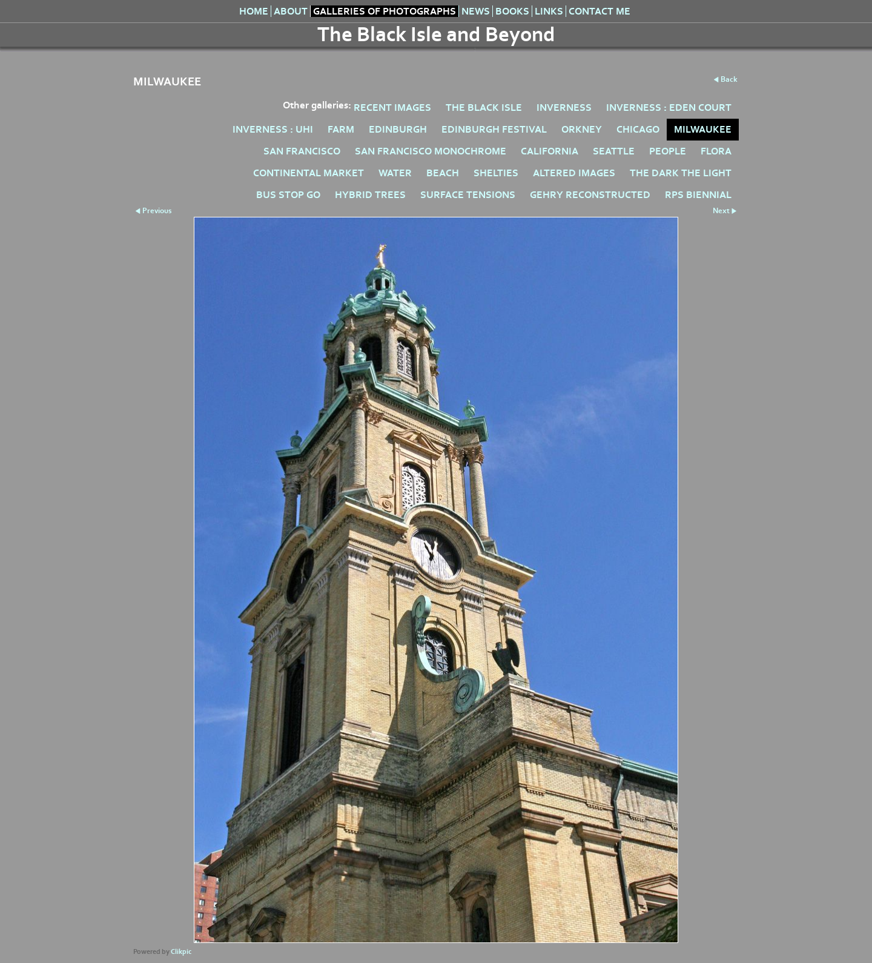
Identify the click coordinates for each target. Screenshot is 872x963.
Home (253, 11)
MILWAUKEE (703, 129)
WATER (395, 173)
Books (512, 11)
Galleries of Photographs (384, 11)
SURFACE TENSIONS (467, 194)
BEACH (442, 173)
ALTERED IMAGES (574, 173)
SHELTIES (496, 173)
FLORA (716, 151)
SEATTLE (614, 151)
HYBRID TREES (370, 194)
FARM (341, 129)
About (291, 11)
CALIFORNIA (549, 151)
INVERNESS (564, 107)
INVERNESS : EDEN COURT (669, 107)
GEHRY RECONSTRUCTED (590, 194)
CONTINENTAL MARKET (308, 173)
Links (549, 11)
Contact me (599, 11)
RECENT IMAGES (392, 107)
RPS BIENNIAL (698, 194)
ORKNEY (581, 129)
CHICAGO (637, 129)
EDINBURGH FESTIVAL (494, 129)
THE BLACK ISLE (484, 107)
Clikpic (181, 952)
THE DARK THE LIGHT (681, 173)
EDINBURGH (398, 129)
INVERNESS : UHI (273, 129)
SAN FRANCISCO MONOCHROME (430, 151)
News (475, 11)
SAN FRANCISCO (301, 151)
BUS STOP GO (288, 194)
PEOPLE (667, 151)
